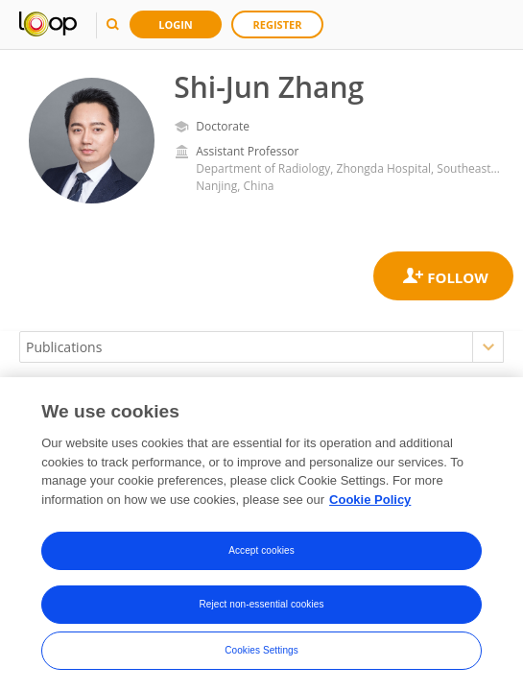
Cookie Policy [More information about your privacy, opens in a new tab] (370, 501)
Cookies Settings (261, 653)
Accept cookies (261, 553)
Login (175, 24)
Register (277, 24)
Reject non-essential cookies (261, 607)
